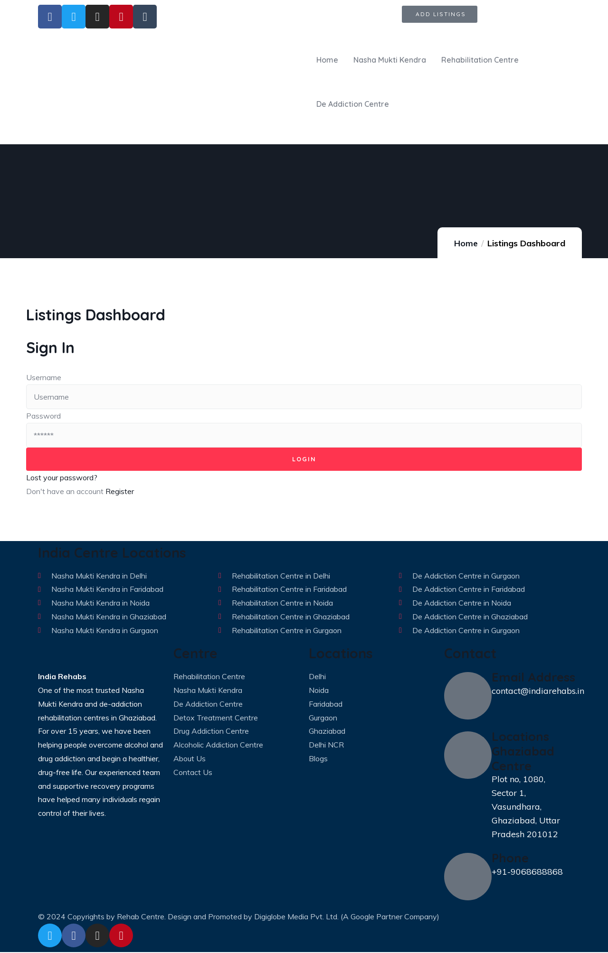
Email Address (533, 677)
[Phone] (468, 877)
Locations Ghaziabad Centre (523, 751)
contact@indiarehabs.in (538, 691)
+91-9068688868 (527, 872)
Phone (510, 858)
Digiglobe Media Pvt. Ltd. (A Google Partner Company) (346, 917)
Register (119, 492)
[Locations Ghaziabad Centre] (468, 756)
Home (466, 243)
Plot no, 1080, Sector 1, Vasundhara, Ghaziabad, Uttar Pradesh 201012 (526, 807)
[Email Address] (468, 696)
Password (43, 415)
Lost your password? (61, 478)
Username (43, 377)
